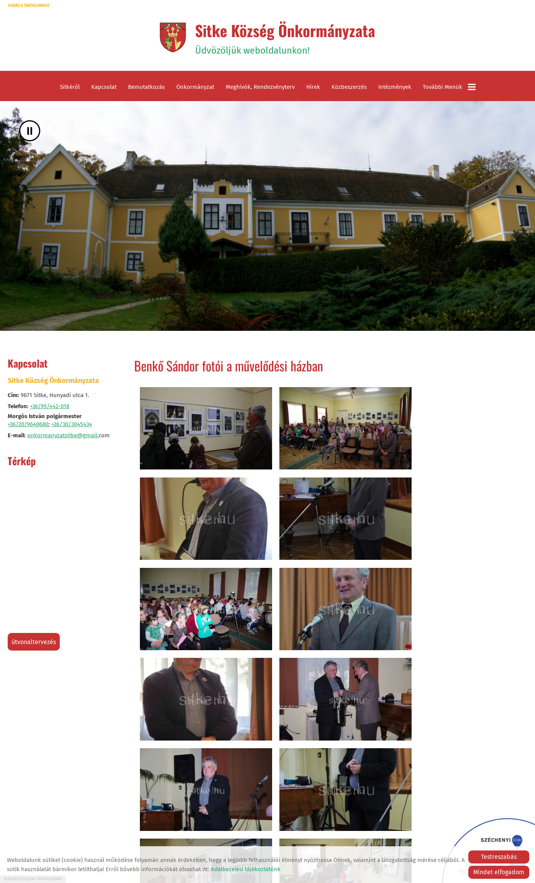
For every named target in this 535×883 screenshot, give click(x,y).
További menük (449, 88)
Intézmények (394, 88)
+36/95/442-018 (49, 407)
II (29, 132)
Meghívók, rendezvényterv (260, 88)
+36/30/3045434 (71, 425)
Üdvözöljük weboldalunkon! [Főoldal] (285, 38)
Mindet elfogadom (498, 872)
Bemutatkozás (146, 88)
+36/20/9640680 (28, 425)
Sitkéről (70, 88)
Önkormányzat (195, 88)
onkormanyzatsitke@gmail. (62, 436)
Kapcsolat (104, 88)
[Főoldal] (172, 38)
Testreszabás (499, 856)
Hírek (313, 88)
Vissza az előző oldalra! (183, 830)
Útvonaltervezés (33, 643)
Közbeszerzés (349, 88)
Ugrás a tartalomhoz (28, 5)
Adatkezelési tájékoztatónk (246, 869)
